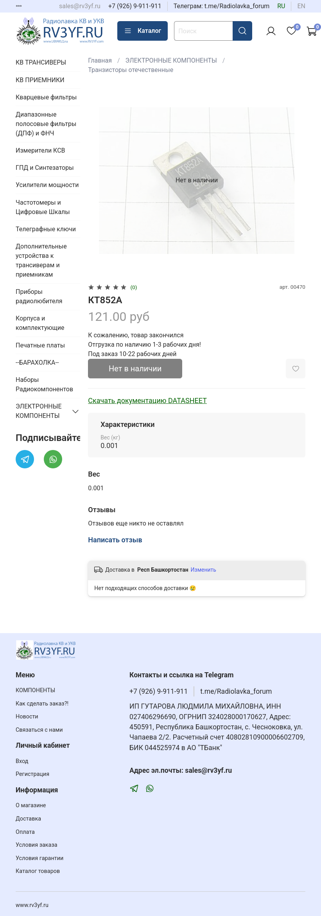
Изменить (203, 570)
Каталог (142, 31)
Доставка (28, 818)
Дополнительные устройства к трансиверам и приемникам (41, 260)
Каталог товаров (38, 871)
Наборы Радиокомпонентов (44, 384)
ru (281, 6)
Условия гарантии (39, 858)
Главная (100, 60)
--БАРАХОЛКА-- (37, 362)
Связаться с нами (39, 730)
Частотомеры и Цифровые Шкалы (43, 207)
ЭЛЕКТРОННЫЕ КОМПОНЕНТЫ (171, 60)
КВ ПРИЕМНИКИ (40, 80)
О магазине (31, 805)
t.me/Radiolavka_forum (236, 691)
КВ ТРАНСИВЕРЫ (41, 62)
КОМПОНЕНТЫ (35, 690)
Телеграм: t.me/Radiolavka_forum (222, 6)
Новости (27, 716)
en (301, 6)
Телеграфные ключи (46, 229)
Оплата (25, 832)
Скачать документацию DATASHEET (147, 400)
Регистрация (32, 774)
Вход (22, 761)
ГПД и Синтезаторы (45, 167)
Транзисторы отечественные (130, 70)
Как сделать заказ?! (42, 703)
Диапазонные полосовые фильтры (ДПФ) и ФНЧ (46, 124)
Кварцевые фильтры (46, 97)
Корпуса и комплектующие (40, 323)
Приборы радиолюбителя (39, 296)
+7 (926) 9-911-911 (134, 6)
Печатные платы (40, 345)
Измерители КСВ (40, 150)
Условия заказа (36, 845)
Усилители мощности (47, 185)
